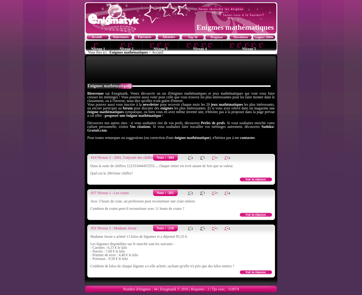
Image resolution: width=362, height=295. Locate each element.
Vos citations (140, 127)
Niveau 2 (126, 49)
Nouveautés (121, 37)
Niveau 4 (200, 49)
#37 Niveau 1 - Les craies (110, 193)
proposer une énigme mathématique (133, 115)
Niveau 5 (249, 49)
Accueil (97, 37)
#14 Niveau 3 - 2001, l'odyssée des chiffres (122, 158)
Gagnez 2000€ (264, 37)
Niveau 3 (160, 49)
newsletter (151, 104)
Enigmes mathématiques (128, 52)
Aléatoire (169, 37)
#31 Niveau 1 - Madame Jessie (113, 228)
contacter (247, 138)
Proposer (217, 37)
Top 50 (192, 37)
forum (128, 108)
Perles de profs (213, 123)
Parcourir (145, 37)
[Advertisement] (181, 69)
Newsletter (240, 37)
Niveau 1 (98, 49)
